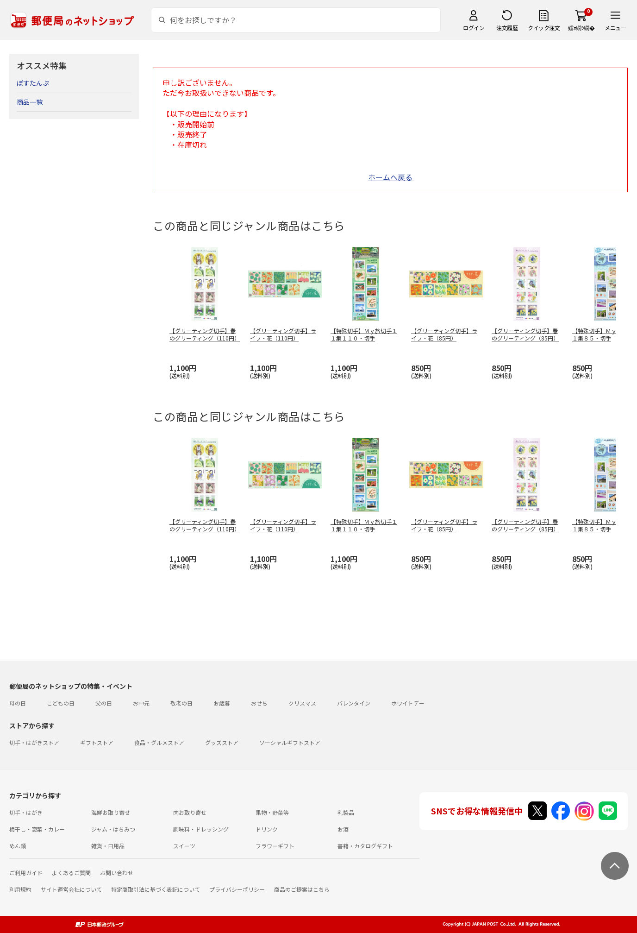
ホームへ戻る (390, 177)
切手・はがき (26, 812)
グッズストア (221, 742)
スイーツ (184, 846)
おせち (259, 703)
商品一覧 (30, 102)
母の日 (17, 703)
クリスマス (302, 703)
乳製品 (345, 812)
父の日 (103, 703)
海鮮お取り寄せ (110, 812)
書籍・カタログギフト (365, 846)
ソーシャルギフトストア (289, 742)
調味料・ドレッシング (201, 829)
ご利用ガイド (26, 872)
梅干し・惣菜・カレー (37, 829)
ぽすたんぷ (33, 83)
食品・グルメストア (159, 742)
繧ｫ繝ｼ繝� (581, 28)
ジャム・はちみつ (113, 829)
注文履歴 (507, 28)
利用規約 (20, 889)
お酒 (343, 829)
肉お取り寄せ (189, 812)
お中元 (141, 703)
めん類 (17, 846)
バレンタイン (353, 703)
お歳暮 (221, 703)
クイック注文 (544, 28)
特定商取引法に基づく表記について (155, 889)
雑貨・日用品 (108, 846)
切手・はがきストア (34, 742)
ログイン (473, 28)
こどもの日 (61, 703)
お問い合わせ (116, 872)
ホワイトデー (408, 703)
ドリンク (267, 829)
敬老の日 (181, 703)
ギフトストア (96, 742)
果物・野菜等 (272, 812)
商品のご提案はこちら (302, 889)
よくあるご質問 (71, 872)
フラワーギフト (275, 846)
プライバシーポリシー (237, 889)
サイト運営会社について (71, 889)
